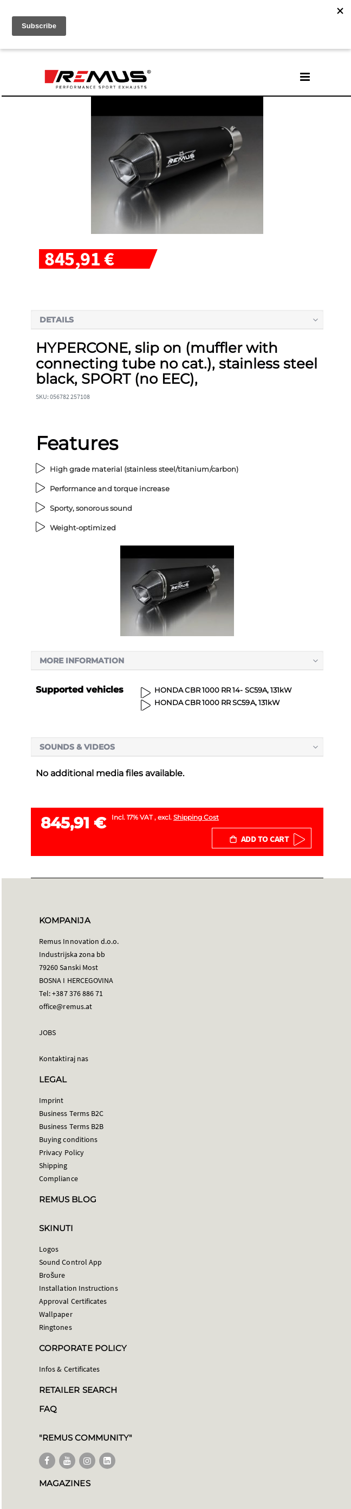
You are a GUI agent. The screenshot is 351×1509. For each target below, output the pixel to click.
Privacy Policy (61, 1152)
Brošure (52, 1275)
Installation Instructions (78, 1288)
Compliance (58, 1178)
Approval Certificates (73, 1301)
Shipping (53, 1165)
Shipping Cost (196, 817)
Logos (48, 1249)
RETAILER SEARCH (78, 1390)
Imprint (51, 1100)
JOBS (47, 1032)
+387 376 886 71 (77, 993)
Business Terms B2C (71, 1113)
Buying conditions (68, 1139)
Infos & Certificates (69, 1369)
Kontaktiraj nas (63, 1058)
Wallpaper (56, 1314)
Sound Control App (70, 1262)
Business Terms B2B (71, 1126)
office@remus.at (65, 1006)
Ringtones (55, 1327)
